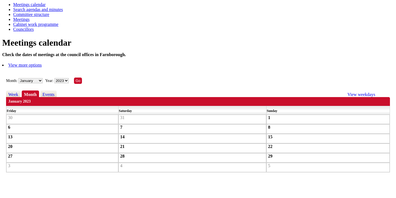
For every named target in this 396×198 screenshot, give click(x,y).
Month (30, 94)
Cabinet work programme (35, 24)
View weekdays (361, 94)
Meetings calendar (29, 4)
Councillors (23, 29)
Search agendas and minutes (38, 9)
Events (49, 94)
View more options (25, 65)
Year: (49, 81)
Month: (11, 81)
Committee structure (31, 14)
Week (13, 94)
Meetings (21, 19)
